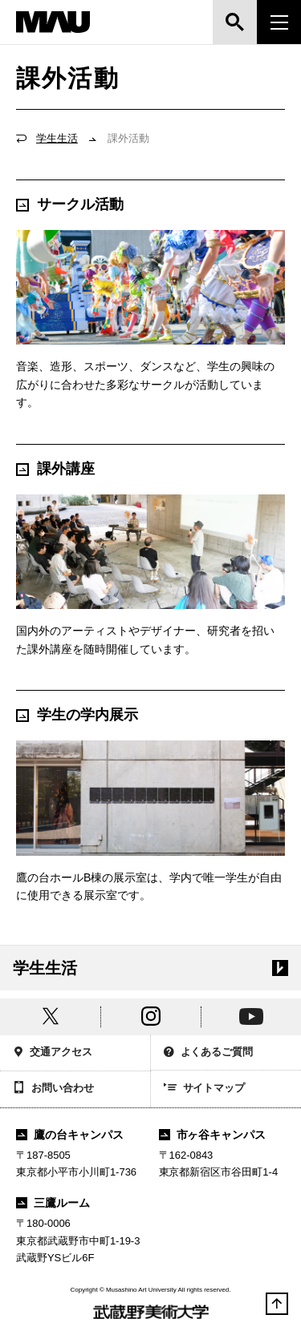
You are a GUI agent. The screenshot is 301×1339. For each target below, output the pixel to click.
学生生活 (57, 138)
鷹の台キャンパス (70, 1134)
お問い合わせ (53, 1089)
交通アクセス (52, 1053)
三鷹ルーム (53, 1202)
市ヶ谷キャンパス (212, 1134)
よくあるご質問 (209, 1053)
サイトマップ (205, 1089)
